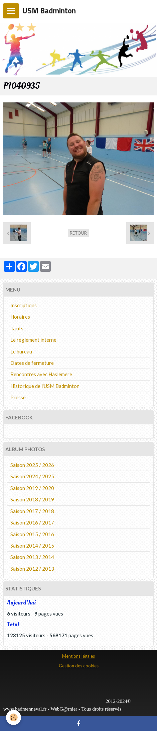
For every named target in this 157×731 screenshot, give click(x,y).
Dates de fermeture (32, 363)
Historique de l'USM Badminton (45, 386)
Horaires (20, 317)
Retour (78, 233)
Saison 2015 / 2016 (32, 534)
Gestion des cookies (79, 665)
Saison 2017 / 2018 (32, 511)
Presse (18, 397)
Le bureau (21, 351)
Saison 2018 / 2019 (32, 499)
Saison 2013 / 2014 (32, 557)
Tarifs (16, 328)
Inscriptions (23, 305)
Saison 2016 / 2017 (32, 522)
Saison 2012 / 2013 (32, 569)
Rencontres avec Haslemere (41, 374)
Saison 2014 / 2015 (32, 546)
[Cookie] (13, 717)
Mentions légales (78, 656)
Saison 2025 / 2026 (32, 465)
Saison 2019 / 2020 (32, 488)
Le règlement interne (33, 340)
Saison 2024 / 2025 (32, 476)
